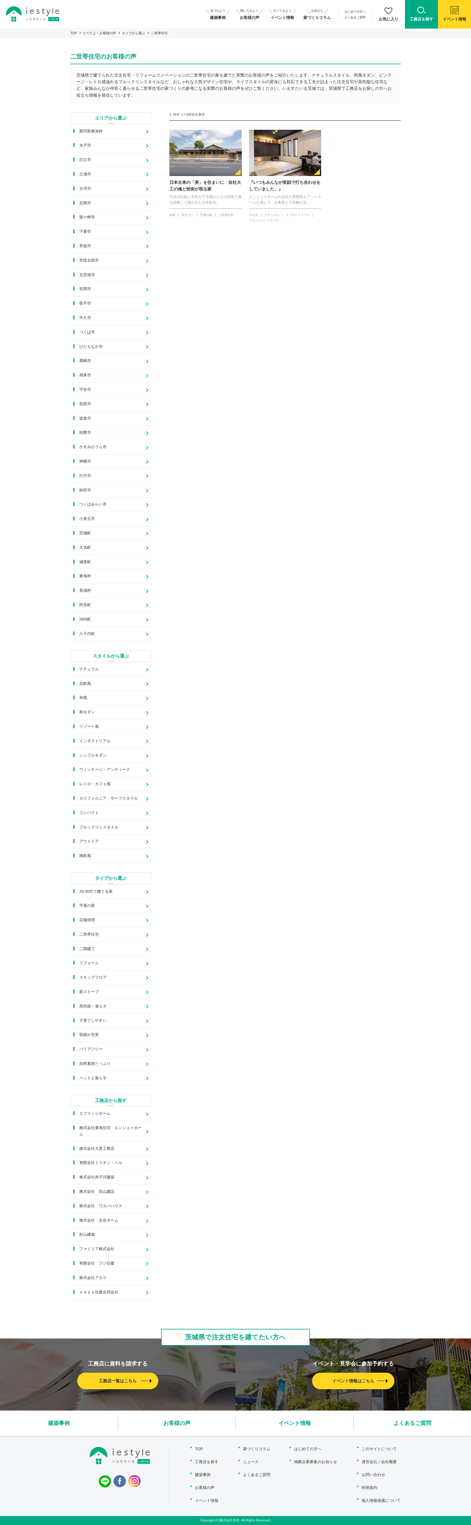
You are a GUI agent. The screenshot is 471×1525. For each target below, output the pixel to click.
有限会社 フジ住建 (96, 1263)
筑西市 (85, 404)
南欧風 (85, 855)
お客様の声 (176, 1423)
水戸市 (85, 145)
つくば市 (87, 332)
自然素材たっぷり (95, 1063)
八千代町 (87, 633)
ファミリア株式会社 (96, 1249)
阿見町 (85, 605)
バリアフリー (91, 1049)
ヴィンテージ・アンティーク (104, 769)
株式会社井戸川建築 (96, 1177)
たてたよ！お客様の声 (99, 33)
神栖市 (85, 461)
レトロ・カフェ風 (95, 784)
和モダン (87, 712)
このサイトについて (379, 1449)
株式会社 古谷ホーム (98, 1220)
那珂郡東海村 (91, 131)
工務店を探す (206, 1462)
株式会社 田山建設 (96, 1191)
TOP (73, 33)
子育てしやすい (93, 1020)
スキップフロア (93, 977)
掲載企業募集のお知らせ (315, 1462)
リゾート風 (89, 726)
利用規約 (369, 1488)
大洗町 (85, 547)
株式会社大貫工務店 (96, 1148)
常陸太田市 (89, 260)
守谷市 (85, 389)
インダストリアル (95, 741)
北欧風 (85, 683)
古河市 (85, 188)
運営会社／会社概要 (379, 1462)
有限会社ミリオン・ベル (100, 1162)
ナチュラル (89, 669)
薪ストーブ (89, 991)
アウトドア (89, 841)
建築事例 (59, 1423)
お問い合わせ (373, 1475)
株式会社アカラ (93, 1277)
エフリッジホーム (95, 1113)
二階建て (87, 948)
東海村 (85, 576)
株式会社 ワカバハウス (100, 1206)
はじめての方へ (355, 11)
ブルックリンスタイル (98, 827)
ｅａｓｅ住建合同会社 (98, 1292)
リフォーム (89, 963)
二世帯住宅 (89, 934)
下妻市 (85, 231)
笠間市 (85, 289)
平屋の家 (87, 905)
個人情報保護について (381, 1500)
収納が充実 (89, 1034)
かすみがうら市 (93, 447)
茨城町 (85, 533)
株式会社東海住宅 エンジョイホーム (110, 1131)
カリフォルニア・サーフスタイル (108, 798)
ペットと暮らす (93, 1078)
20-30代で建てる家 (96, 891)
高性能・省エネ (93, 1006)
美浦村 (85, 590)
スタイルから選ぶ (111, 655)
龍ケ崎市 (87, 217)
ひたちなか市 (91, 346)
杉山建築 (87, 1234)
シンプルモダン (93, 755)
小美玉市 (87, 518)
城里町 (85, 562)
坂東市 (85, 418)
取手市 (85, 303)
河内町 (85, 619)
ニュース (251, 1462)
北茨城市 (87, 274)
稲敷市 (85, 432)
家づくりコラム (256, 1449)
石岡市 (85, 203)
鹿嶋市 (85, 360)
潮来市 (85, 375)
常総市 (85, 246)
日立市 (85, 159)
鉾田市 (85, 490)
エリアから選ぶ (110, 117)
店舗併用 (87, 920)
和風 (83, 697)
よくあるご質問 (355, 17)
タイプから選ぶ (133, 33)
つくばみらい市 (93, 504)
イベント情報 (294, 1423)
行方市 (85, 475)
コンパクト (89, 812)
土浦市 (85, 174)
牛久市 (85, 317)
